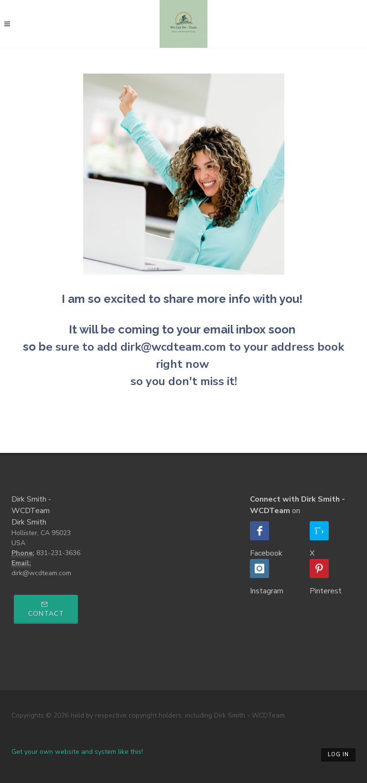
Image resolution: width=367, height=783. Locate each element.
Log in (338, 754)
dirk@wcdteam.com (41, 573)
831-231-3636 (58, 553)
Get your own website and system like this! (77, 751)
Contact (46, 609)
